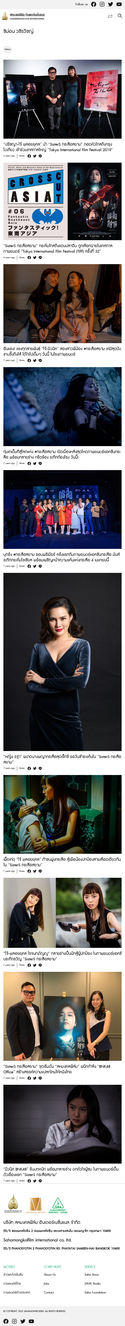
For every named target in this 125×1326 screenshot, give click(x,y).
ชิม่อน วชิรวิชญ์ (18, 31)
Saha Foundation (95, 1292)
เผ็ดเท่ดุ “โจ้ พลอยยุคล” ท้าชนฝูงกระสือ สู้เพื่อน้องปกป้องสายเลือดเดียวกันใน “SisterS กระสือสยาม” (62, 862)
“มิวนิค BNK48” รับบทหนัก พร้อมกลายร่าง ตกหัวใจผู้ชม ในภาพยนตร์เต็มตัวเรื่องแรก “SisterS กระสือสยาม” (61, 1172)
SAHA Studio (93, 1283)
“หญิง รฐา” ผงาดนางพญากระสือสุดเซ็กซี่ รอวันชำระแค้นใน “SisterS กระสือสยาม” (62, 759)
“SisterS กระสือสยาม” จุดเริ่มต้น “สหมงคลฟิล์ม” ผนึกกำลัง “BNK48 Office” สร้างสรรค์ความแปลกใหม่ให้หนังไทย (56, 1069)
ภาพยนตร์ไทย (12, 1283)
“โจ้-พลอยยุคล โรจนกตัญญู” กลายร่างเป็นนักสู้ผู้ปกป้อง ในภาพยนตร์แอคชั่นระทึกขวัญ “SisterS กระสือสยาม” (62, 956)
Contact (49, 1292)
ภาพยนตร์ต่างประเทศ (16, 1292)
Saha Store (92, 1274)
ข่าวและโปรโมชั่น (13, 1274)
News (7, 49)
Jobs (46, 1283)
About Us (50, 1274)
